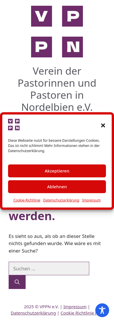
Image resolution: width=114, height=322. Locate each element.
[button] (103, 125)
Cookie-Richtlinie (26, 200)
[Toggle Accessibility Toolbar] (102, 310)
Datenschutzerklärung (61, 200)
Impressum (91, 200)
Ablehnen (57, 186)
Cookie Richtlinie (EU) (81, 313)
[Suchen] (17, 282)
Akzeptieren (57, 171)
